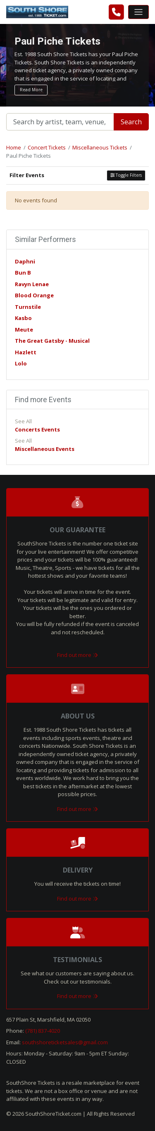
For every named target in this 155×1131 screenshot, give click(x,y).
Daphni (25, 261)
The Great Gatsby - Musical (52, 340)
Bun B (23, 272)
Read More (31, 89)
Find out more (77, 655)
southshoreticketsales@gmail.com (65, 1042)
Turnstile (28, 307)
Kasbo (23, 318)
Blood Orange (34, 295)
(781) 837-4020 (42, 1030)
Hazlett (25, 352)
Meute (24, 329)
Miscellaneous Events (44, 449)
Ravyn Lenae (32, 284)
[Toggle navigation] (138, 12)
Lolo (21, 363)
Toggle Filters (126, 175)
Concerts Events (37, 429)
